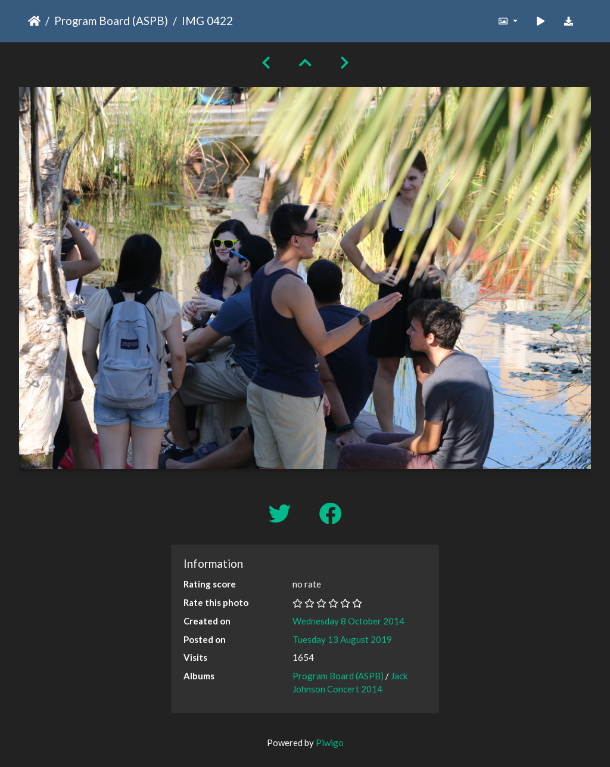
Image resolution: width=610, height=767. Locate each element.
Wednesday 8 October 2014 (348, 621)
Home (34, 21)
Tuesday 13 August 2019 (342, 639)
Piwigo (330, 742)
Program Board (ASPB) (111, 20)
